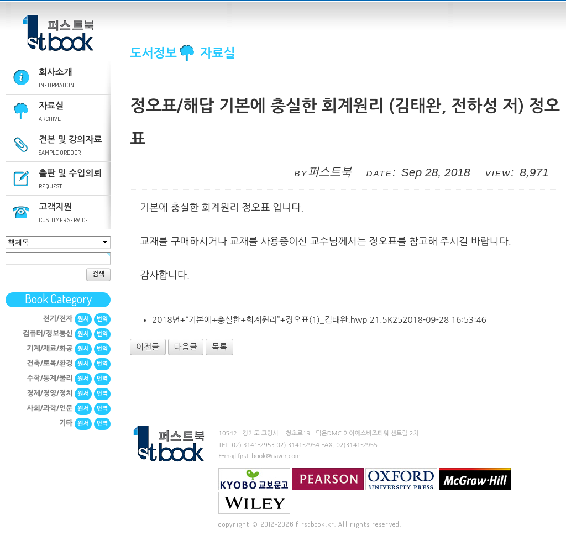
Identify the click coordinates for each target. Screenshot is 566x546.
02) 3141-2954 (297, 445)
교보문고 (254, 479)
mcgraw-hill (475, 479)
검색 (98, 274)
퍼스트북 (58, 33)
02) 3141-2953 (253, 445)
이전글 (147, 347)
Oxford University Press (401, 479)
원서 (83, 319)
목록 (219, 347)
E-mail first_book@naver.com (259, 456)
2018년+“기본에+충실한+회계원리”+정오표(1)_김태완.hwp (319, 320)
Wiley (254, 503)
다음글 (185, 347)
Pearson (328, 479)
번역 (102, 319)
